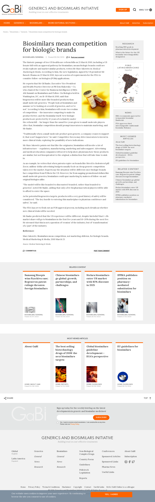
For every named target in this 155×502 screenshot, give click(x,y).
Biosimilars (37, 23)
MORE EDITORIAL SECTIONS (62, 23)
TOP (147, 398)
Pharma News (108, 467)
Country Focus (86, 459)
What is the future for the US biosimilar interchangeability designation (127, 55)
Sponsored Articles (111, 456)
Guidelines (84, 465)
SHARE (8, 398)
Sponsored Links (110, 462)
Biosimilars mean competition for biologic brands (48, 32)
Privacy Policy (74, 424)
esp (147, 10)
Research (38, 467)
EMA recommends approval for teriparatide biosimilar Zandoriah (128, 118)
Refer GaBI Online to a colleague (120, 487)
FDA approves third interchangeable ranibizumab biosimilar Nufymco (127, 126)
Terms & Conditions (51, 487)
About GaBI (124, 23)
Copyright (77, 487)
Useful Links (108, 472)
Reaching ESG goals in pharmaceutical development (127, 48)
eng (141, 10)
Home (7, 23)
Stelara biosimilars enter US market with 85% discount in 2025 (127, 190)
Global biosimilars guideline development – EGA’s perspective (127, 155)
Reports (83, 478)
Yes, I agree (111, 494)
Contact (87, 487)
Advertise (136, 23)
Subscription (148, 23)
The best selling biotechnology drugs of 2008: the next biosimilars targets (128, 148)
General (24, 32)
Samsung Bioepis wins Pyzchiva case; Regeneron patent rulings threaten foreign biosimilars (128, 175)
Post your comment (77, 57)
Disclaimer (66, 487)
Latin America (21, 460)
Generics (20, 23)
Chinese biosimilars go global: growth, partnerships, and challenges (128, 182)
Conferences (108, 451)
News (36, 462)
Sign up (123, 10)
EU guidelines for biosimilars (127, 161)
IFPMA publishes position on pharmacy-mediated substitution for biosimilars (127, 197)
